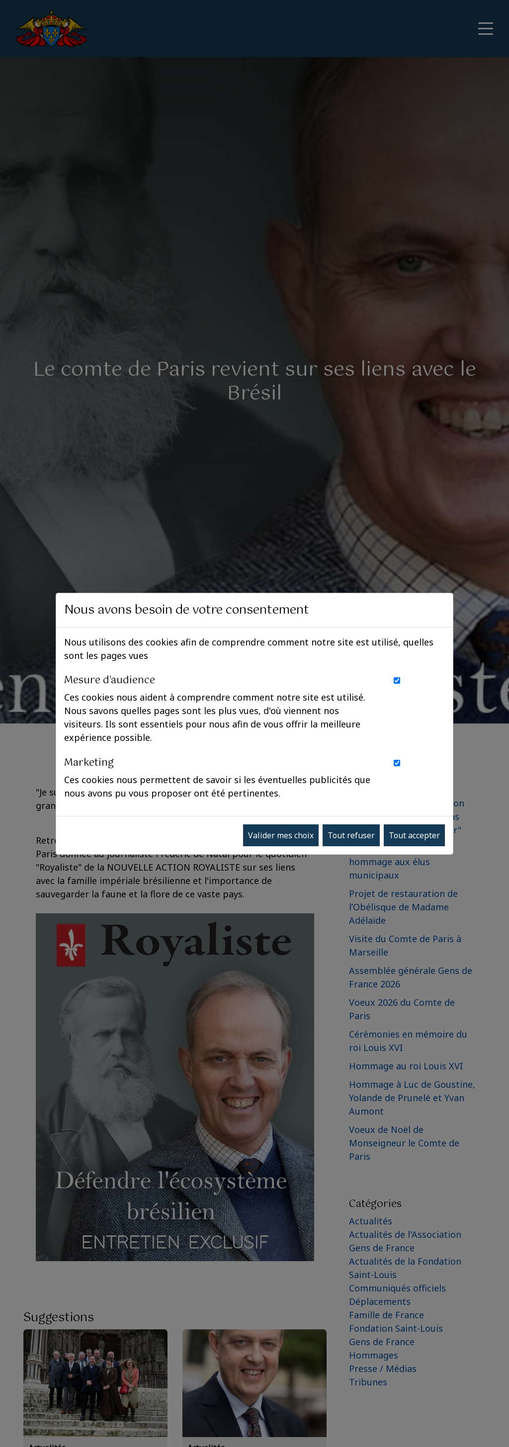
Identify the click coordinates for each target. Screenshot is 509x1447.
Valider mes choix (281, 835)
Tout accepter (414, 835)
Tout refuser (351, 835)
